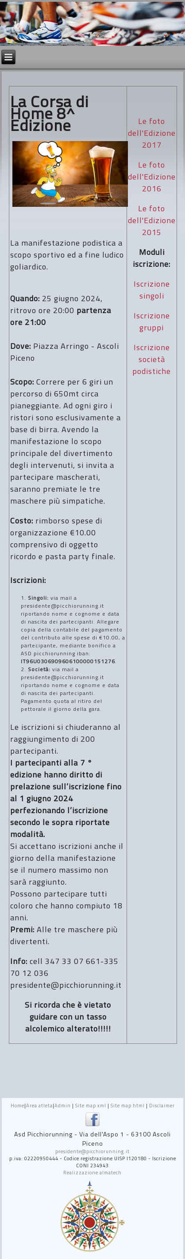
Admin (62, 1105)
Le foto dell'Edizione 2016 (152, 176)
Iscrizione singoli (152, 290)
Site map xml (90, 1105)
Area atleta (39, 1105)
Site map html (128, 1105)
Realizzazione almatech (92, 1172)
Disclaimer (162, 1105)
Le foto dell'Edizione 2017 (152, 133)
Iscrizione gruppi (152, 321)
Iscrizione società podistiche (151, 359)
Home (17, 1105)
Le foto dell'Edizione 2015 (152, 220)
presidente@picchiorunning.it (92, 1151)
